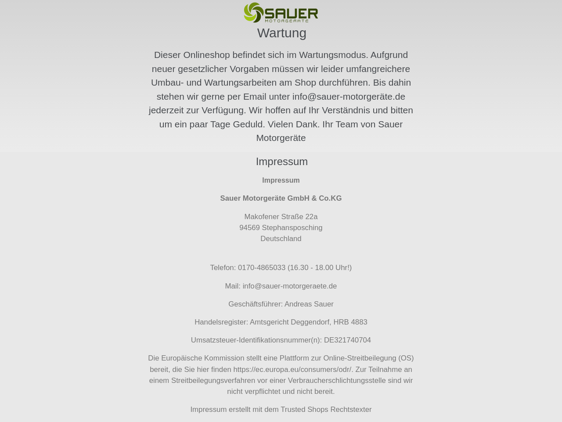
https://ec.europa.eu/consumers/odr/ (292, 369)
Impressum (208, 409)
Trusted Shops (304, 409)
